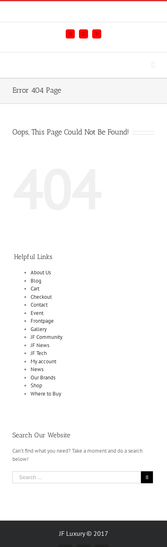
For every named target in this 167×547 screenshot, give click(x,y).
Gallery (39, 329)
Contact (39, 304)
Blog (36, 280)
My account (43, 361)
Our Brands (43, 377)
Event (37, 313)
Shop (36, 385)
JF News (40, 345)
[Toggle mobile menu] (153, 65)
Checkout (41, 296)
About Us (41, 272)
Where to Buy (46, 393)
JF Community (46, 337)
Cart (35, 288)
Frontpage (42, 320)
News (37, 369)
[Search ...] (76, 477)
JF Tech (39, 353)
